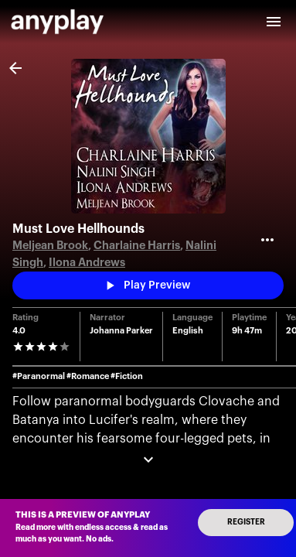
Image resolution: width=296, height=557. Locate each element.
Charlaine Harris (137, 245)
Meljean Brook (50, 245)
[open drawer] (273, 21)
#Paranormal (38, 376)
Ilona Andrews (87, 262)
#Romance (87, 376)
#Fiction (127, 376)
